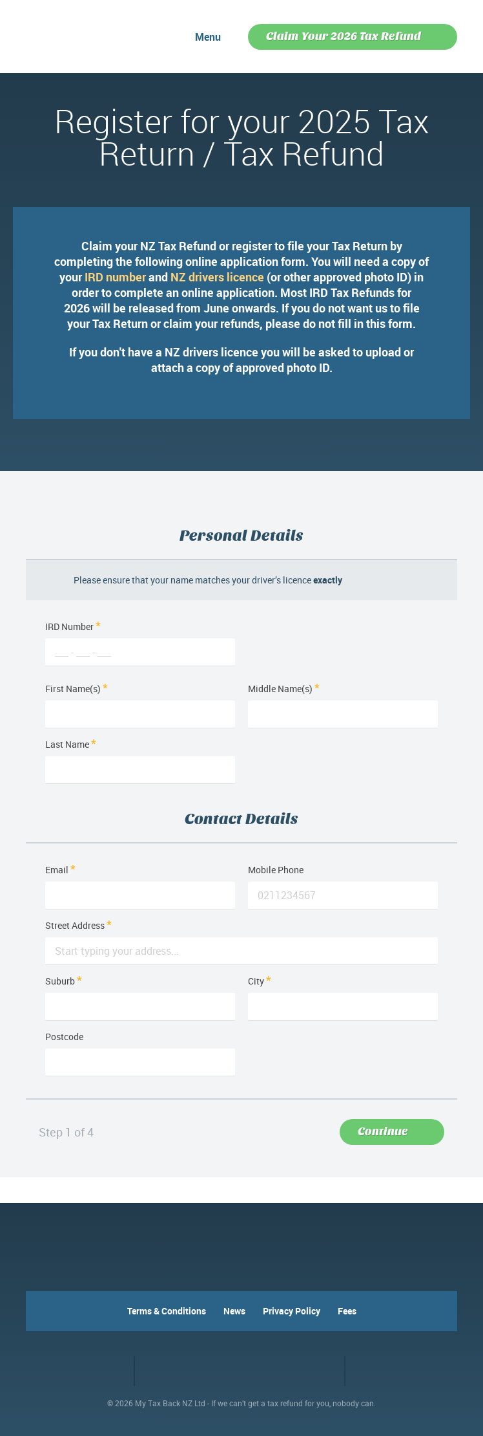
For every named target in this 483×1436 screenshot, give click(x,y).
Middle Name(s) (284, 688)
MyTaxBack (68, 34)
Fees (347, 1311)
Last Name (70, 744)
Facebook (90, 1370)
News (234, 1311)
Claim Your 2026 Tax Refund (343, 36)
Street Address (78, 925)
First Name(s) (76, 688)
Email (60, 869)
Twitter (113, 1370)
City (259, 981)
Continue (383, 1131)
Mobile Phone (275, 870)
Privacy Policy (291, 1311)
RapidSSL (292, 1371)
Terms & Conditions (166, 1311)
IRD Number (140, 627)
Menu (208, 37)
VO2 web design (379, 1371)
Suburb (63, 981)
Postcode (64, 1036)
